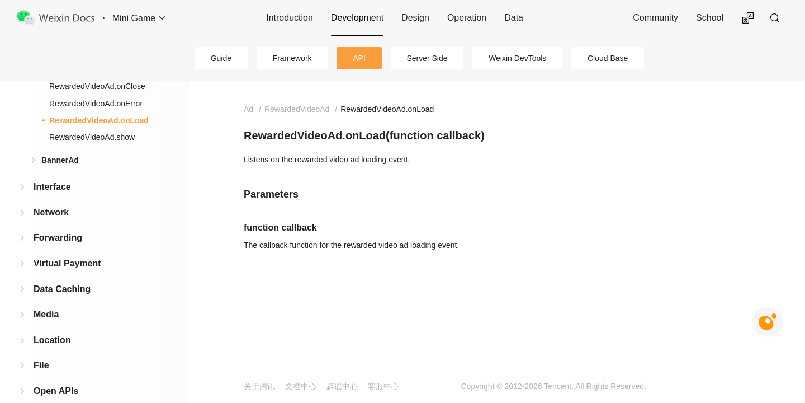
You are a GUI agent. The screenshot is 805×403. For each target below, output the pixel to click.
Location (52, 340)
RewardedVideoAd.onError (96, 103)
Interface (52, 186)
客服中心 (383, 386)
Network (51, 212)
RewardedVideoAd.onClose (97, 86)
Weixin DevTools (517, 58)
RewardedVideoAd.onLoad (99, 120)
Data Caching (62, 289)
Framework (292, 58)
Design (415, 17)
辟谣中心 (342, 386)
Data (513, 17)
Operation (466, 17)
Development (357, 17)
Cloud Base (608, 58)
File (41, 365)
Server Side (426, 58)
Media (46, 314)
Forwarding (58, 237)
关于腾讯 (259, 386)
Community (655, 17)
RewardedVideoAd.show (92, 137)
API (359, 58)
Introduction (289, 17)
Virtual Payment (67, 263)
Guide (221, 58)
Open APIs (56, 391)
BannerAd (60, 160)
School (709, 17)
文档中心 (300, 386)
